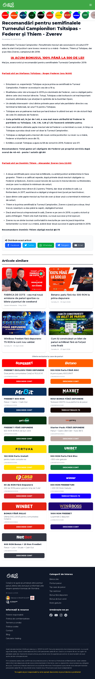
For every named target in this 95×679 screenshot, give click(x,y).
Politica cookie (12, 626)
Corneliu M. (55, 302)
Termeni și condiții (13, 623)
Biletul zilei (54, 579)
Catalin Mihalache (10, 305)
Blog (8, 634)
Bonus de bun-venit (58, 599)
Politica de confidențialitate (18, 619)
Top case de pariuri (57, 587)
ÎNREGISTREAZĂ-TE (71, 410)
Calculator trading (13, 638)
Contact (9, 630)
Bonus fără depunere (58, 595)
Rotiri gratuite (55, 603)
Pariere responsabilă (14, 615)
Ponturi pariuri (55, 583)
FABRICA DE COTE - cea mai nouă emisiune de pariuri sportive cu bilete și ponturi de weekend (23, 298)
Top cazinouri (55, 591)
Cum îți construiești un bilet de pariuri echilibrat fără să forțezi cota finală (68, 342)
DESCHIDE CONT (24, 381)
